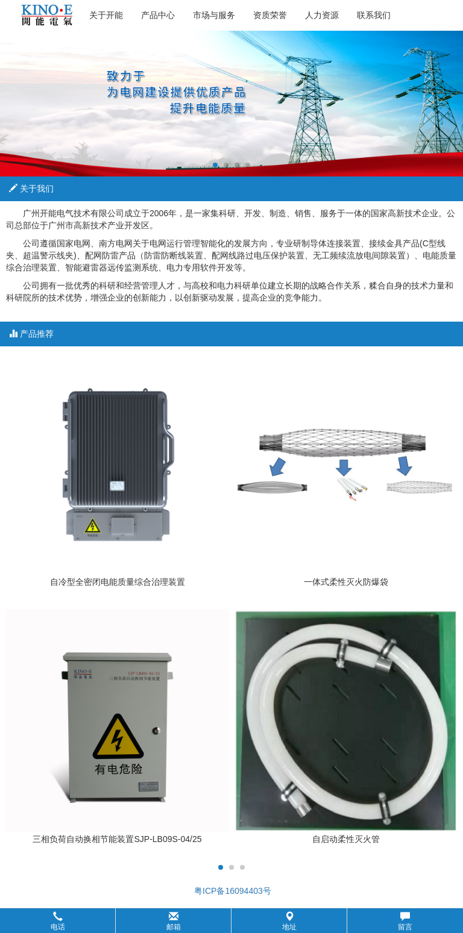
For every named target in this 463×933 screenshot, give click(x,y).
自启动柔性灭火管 (346, 839)
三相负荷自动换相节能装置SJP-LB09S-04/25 (117, 839)
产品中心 (158, 15)
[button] (231, 920)
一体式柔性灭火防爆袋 (346, 582)
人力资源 (322, 15)
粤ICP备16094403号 (231, 891)
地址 (289, 921)
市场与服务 (214, 15)
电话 (58, 921)
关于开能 (106, 15)
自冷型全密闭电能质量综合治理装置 (117, 582)
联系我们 (374, 15)
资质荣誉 (270, 15)
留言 (405, 921)
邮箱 (173, 921)
